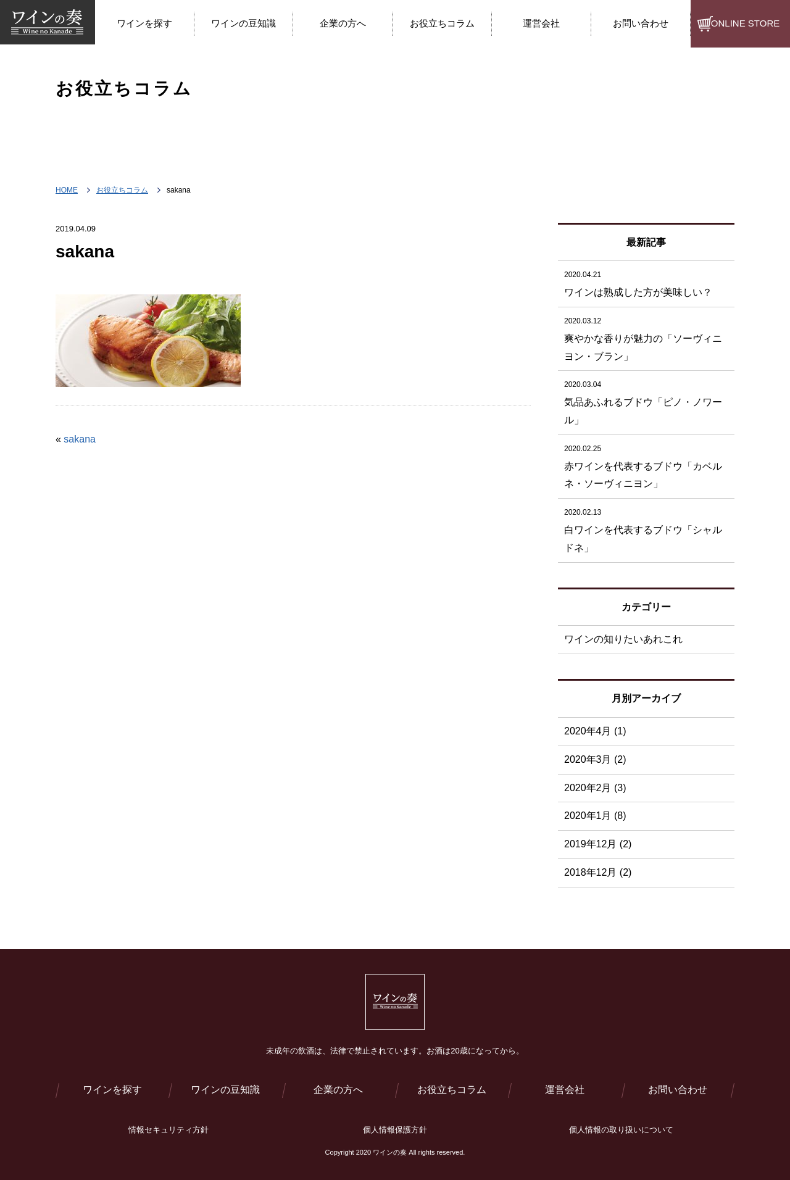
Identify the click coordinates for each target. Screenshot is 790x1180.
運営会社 (564, 1089)
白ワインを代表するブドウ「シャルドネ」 (646, 528)
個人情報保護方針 (395, 1129)
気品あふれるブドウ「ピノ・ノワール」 (646, 400)
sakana (80, 439)
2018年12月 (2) (597, 872)
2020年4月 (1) (595, 731)
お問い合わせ (677, 1089)
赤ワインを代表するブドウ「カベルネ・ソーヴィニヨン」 (646, 464)
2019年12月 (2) (597, 844)
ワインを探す (112, 1089)
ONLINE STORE (745, 23)
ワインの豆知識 (225, 1089)
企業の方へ (338, 1089)
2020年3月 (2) (595, 759)
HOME (67, 190)
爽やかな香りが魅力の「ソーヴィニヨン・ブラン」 (646, 337)
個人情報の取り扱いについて (621, 1129)
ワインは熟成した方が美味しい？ (646, 281)
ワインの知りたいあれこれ (623, 639)
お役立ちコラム (122, 190)
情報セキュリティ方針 (168, 1129)
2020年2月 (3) (595, 788)
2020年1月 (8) (595, 815)
